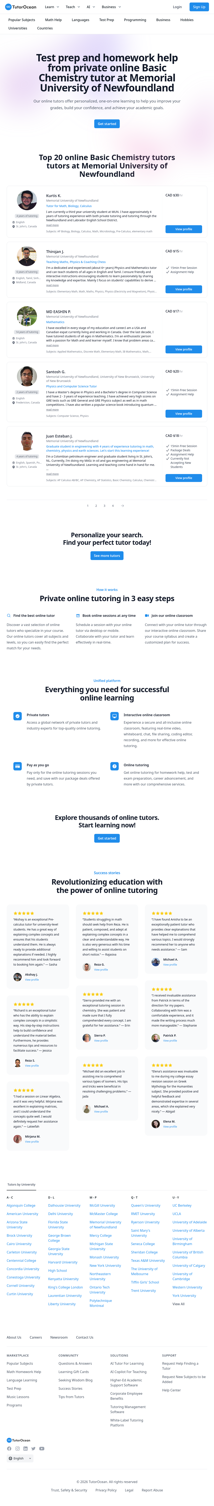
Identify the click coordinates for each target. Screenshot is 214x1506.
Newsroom (59, 1337)
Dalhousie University (64, 1205)
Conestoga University (23, 1277)
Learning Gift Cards (74, 1371)
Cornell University (20, 1285)
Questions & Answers (75, 1363)
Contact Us (84, 1337)
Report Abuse (152, 1490)
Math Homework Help (24, 1371)
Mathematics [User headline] (55, 322)
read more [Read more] (52, 225)
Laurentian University (65, 1295)
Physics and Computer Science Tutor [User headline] (71, 386)
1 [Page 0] (88, 506)
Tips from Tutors (71, 1397)
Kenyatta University (63, 1279)
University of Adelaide (190, 1222)
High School (57, 1270)
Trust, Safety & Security (69, 1490)
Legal (129, 1490)
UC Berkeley (182, 1205)
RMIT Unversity (143, 1213)
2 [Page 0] (96, 506)
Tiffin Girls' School (145, 1282)
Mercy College (101, 1235)
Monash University (104, 1257)
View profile (183, 229)
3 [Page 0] (104, 506)
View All (179, 1304)
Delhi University (60, 1213)
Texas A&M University (148, 1260)
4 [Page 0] (113, 506)
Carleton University (22, 1252)
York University (184, 1295)
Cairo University (19, 1244)
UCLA (177, 1213)
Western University (187, 1287)
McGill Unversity (102, 1205)
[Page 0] (123, 505)
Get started (107, 123)
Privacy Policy (106, 1490)
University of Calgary (189, 1265)
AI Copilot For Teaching (128, 1371)
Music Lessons (18, 1397)
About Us (14, 1337)
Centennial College (21, 1260)
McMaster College (104, 1213)
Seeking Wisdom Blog (76, 1380)
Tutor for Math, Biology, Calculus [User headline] (69, 206)
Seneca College (143, 1244)
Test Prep (14, 1388)
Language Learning (22, 1380)
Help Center (171, 1390)
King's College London (65, 1287)
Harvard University (62, 1262)
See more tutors (107, 555)
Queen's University (145, 1205)
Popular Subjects (20, 1363)
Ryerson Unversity (145, 1222)
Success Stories (70, 1388)
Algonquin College (21, 1205)
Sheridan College (144, 1252)
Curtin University (20, 1294)
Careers (36, 1337)
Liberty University (61, 1304)
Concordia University (23, 1269)
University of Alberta (189, 1230)
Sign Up (199, 7)
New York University (105, 1265)
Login (177, 7)
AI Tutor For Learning (127, 1363)
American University (22, 1213)
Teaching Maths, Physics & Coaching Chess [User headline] (76, 262)
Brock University (19, 1235)
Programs (14, 1405)
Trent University (143, 1290)
